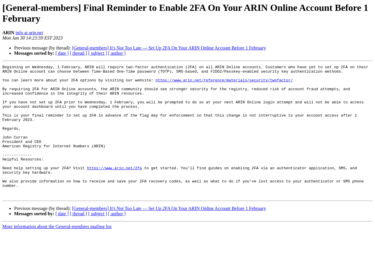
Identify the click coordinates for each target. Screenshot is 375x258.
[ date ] (62, 53)
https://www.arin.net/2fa (114, 189)
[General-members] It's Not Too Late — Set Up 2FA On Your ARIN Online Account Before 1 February (169, 47)
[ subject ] (97, 53)
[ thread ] (78, 53)
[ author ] (117, 53)
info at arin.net (29, 32)
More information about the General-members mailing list (56, 252)
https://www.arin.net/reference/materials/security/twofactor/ (224, 83)
